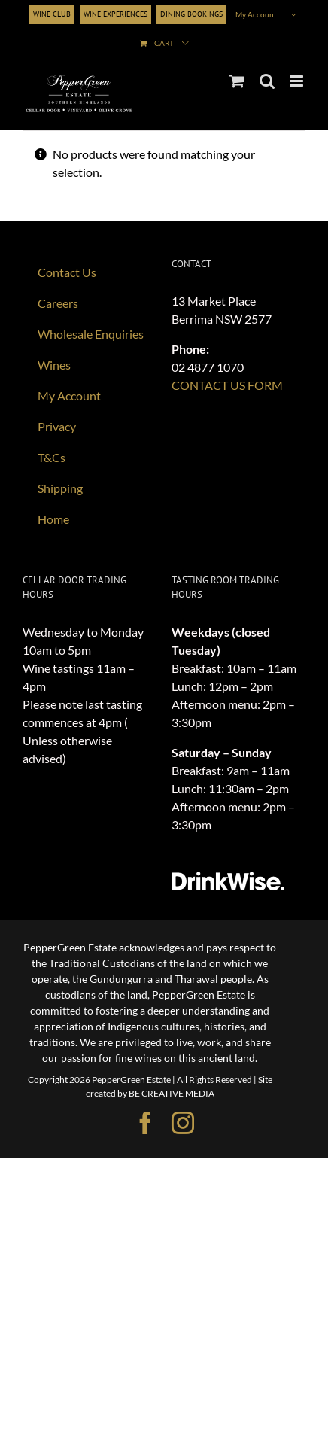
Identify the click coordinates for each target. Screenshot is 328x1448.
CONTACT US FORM (227, 385)
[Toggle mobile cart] (236, 81)
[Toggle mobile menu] (297, 81)
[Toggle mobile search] (267, 81)
